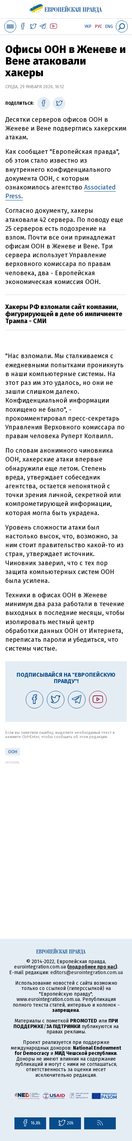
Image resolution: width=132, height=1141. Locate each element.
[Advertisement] (66, 830)
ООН (12, 751)
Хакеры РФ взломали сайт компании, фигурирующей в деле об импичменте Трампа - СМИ (63, 314)
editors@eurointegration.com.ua (86, 973)
